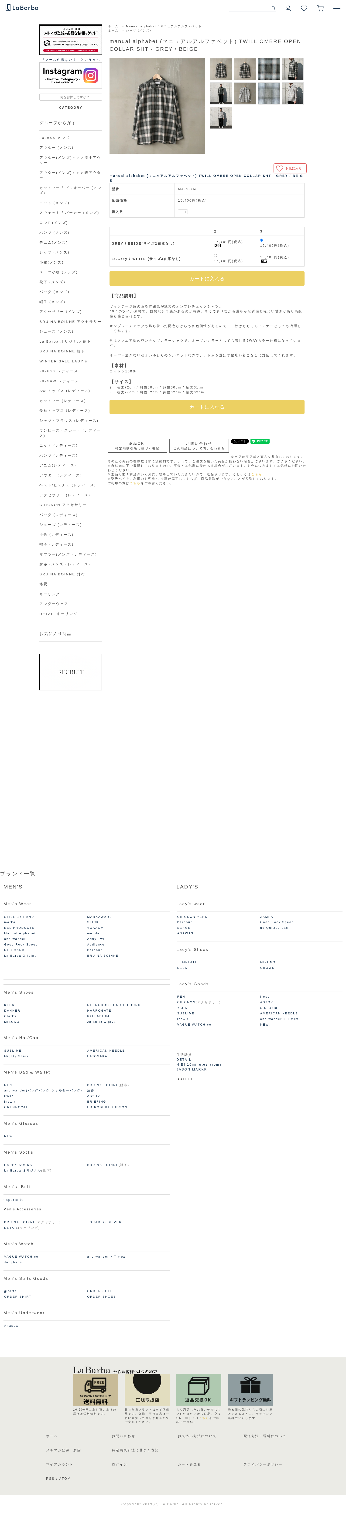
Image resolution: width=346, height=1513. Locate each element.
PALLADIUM (98, 1016)
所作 (91, 1090)
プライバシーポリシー (263, 1464)
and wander (15, 939)
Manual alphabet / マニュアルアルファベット (164, 26)
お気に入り (293, 168)
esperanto (13, 1200)
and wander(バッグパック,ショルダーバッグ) (43, 1090)
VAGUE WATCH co (21, 1256)
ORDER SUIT (99, 1291)
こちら (256, 474)
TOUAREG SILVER (104, 1222)
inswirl (10, 1101)
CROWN (267, 967)
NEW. (9, 1136)
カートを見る (189, 1464)
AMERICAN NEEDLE (106, 1050)
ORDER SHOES (101, 1296)
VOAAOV (95, 927)
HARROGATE (99, 1010)
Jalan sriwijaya (101, 1021)
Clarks (10, 1016)
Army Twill (97, 939)
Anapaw (11, 1325)
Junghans (13, 1262)
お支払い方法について (197, 1436)
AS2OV (93, 1096)
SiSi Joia (268, 1008)
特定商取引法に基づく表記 (135, 1450)
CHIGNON (186, 1002)
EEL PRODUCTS (19, 927)
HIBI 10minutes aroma (199, 1064)
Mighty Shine (16, 1056)
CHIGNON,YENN (192, 917)
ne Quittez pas (274, 927)
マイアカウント (60, 1464)
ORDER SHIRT (17, 1296)
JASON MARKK (192, 1069)
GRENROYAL (16, 1107)
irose (9, 1096)
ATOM (65, 1478)
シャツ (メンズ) (138, 30)
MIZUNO (12, 1021)
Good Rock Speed (21, 944)
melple (93, 933)
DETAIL (11, 1227)
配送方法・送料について (265, 1436)
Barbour (94, 950)
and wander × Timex (106, 1256)
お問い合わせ (123, 1436)
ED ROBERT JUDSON (107, 1107)
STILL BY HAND (19, 917)
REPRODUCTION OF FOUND (114, 1005)
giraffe (10, 1291)
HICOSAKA (97, 1056)
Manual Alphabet (20, 933)
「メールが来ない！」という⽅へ (70, 59)
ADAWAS (185, 933)
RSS (50, 1478)
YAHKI (183, 1008)
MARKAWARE (99, 917)
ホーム (113, 26)
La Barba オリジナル (22, 1170)
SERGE (184, 927)
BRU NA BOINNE (103, 955)
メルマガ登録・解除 (63, 1450)
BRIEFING (96, 1101)
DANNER (12, 1010)
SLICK (93, 922)
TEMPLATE (187, 962)
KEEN (9, 1005)
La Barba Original (21, 955)
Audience (96, 944)
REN (8, 1085)
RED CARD (14, 950)
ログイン (119, 1464)
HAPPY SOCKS (18, 1165)
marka (10, 922)
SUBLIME (13, 1050)
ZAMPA (266, 917)
